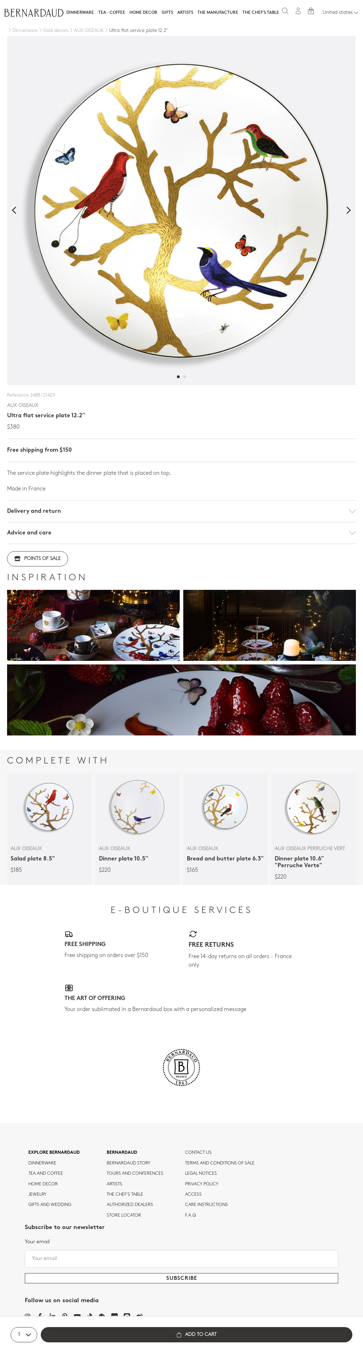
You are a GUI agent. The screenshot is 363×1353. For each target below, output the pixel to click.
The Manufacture (217, 13)
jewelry (37, 1194)
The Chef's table (260, 13)
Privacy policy (201, 1184)
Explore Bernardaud (54, 1153)
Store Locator (124, 1215)
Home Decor (143, 13)
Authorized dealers (130, 1205)
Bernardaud (122, 1153)
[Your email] (181, 1259)
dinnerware (42, 1163)
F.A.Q (190, 1215)
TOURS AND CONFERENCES (135, 1174)
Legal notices (201, 1174)
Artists (185, 13)
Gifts (167, 13)
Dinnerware (80, 13)
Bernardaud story (128, 1163)
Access (193, 1194)
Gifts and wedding (49, 1205)
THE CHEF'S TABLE (125, 1194)
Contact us (198, 1153)
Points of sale (38, 558)
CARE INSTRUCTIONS (206, 1205)
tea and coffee (45, 1174)
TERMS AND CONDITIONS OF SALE (220, 1163)
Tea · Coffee (111, 13)
